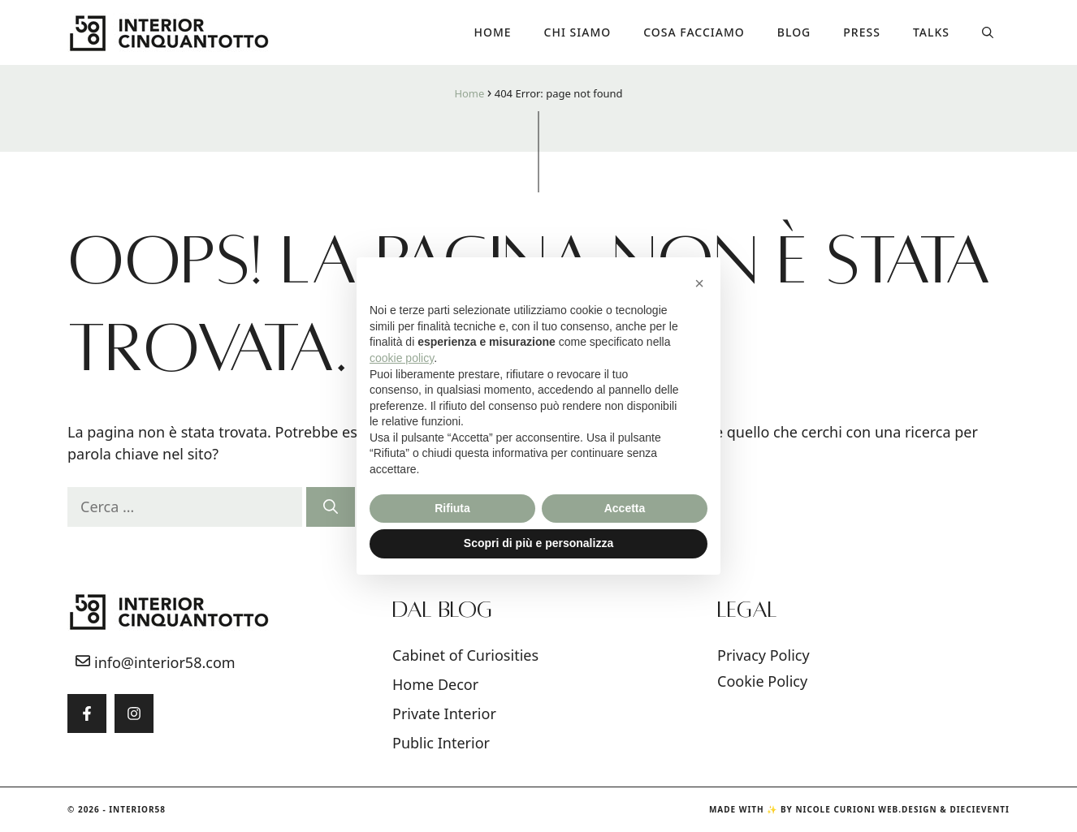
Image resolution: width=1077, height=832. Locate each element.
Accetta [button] (625, 508)
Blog (794, 32)
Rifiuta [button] (452, 508)
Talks (931, 32)
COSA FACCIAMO (694, 32)
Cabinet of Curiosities (465, 655)
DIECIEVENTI (979, 809)
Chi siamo (578, 32)
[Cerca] (330, 507)
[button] (988, 32)
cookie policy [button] (402, 357)
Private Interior (444, 713)
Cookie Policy (762, 681)
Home (493, 32)
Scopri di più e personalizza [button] (538, 543)
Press (861, 32)
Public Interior (441, 742)
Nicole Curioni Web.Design (865, 809)
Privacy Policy (763, 655)
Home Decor (435, 684)
